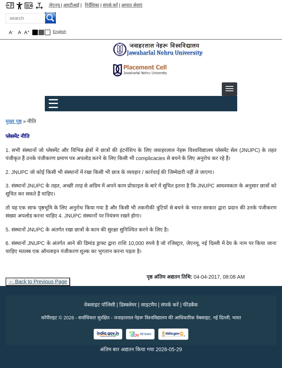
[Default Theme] (47, 32)
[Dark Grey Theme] (41, 32)
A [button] (26, 32)
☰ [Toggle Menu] (53, 104)
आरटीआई (71, 5)
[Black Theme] (35, 32)
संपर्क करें (110, 5)
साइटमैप (149, 305)
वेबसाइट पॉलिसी (99, 305)
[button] (229, 88)
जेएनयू (54, 5)
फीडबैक (190, 305)
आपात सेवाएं (131, 5)
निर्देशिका (92, 5)
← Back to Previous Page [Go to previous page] (37, 282)
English (59, 31)
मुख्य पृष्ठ (14, 121)
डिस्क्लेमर (128, 305)
